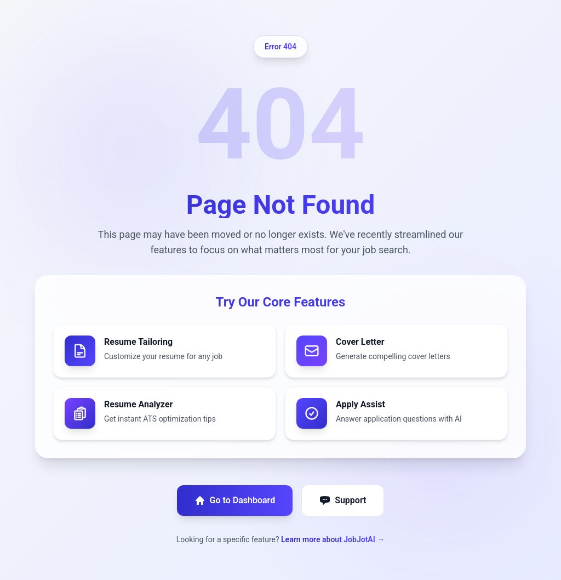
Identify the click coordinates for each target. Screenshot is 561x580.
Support (342, 500)
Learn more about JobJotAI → (333, 539)
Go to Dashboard (235, 500)
